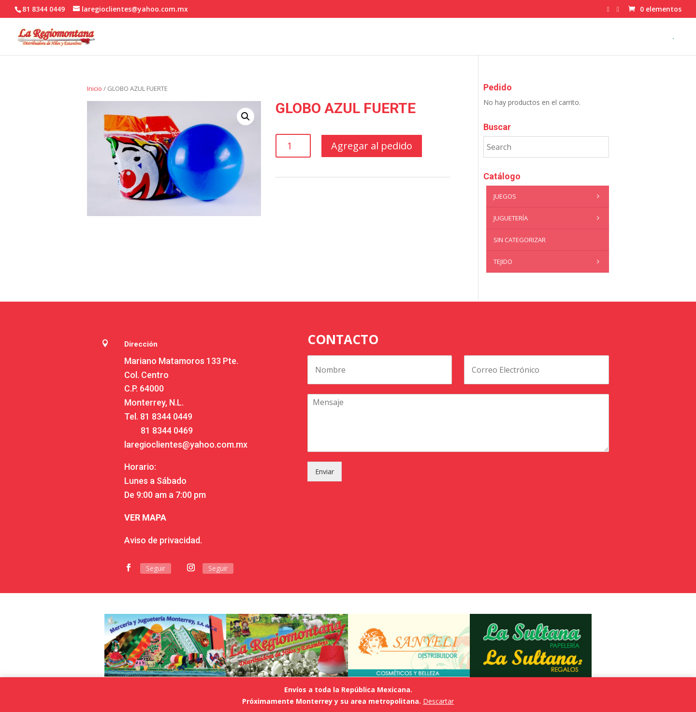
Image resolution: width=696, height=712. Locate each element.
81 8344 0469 (167, 430)
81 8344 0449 (166, 416)
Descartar (438, 701)
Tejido (548, 261)
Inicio (94, 88)
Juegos (548, 196)
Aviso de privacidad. (163, 540)
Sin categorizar (519, 239)
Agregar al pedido (371, 145)
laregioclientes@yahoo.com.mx (185, 444)
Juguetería (548, 218)
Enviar (324, 471)
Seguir (155, 568)
